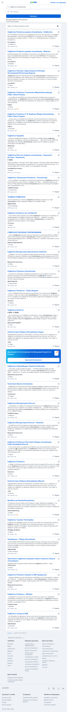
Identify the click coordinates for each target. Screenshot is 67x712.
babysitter (45, 665)
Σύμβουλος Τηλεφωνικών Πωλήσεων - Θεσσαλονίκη (27, 177)
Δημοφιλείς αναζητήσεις (16, 638)
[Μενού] (2, 2)
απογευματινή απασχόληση (50, 651)
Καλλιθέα (10, 660)
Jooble (12, 709)
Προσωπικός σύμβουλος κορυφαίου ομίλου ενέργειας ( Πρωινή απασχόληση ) (31, 560)
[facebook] (49, 688)
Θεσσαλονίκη (11, 648)
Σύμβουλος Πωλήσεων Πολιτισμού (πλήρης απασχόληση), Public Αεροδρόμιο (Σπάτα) (30, 443)
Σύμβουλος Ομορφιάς (16, 136)
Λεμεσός (10, 658)
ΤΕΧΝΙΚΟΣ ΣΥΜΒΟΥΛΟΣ (16, 197)
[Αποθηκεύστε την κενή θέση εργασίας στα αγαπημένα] (59, 32)
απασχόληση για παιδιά (31, 657)
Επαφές (4, 702)
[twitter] (58, 688)
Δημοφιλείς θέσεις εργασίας (15, 677)
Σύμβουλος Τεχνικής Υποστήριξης (21, 520)
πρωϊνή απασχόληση (48, 644)
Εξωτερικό (10, 644)
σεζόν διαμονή (46, 646)
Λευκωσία (10, 656)
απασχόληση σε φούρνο (31, 661)
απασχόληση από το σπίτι (49, 656)
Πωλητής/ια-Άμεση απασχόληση (20, 384)
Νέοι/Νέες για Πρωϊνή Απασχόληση (21, 500)
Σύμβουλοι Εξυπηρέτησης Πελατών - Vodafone (25, 423)
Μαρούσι (10, 651)
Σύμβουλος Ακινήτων (16, 310)
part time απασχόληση (31, 666)
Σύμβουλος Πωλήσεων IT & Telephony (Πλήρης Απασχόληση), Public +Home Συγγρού (31, 115)
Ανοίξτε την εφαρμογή (58, 2)
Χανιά (9, 665)
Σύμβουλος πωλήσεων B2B (18, 613)
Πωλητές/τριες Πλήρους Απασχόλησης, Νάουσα (26, 481)
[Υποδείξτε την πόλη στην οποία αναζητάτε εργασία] (33, 12)
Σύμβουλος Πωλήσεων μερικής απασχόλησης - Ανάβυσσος (30, 32)
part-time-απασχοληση (31, 659)
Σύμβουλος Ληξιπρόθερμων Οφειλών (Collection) (26, 366)
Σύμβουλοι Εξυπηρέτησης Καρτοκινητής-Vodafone (27, 252)
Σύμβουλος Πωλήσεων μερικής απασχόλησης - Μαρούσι (29, 51)
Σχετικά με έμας (6, 697)
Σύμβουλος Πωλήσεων (16, 462)
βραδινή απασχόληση (31, 650)
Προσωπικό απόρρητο (50, 704)
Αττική (9, 653)
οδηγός (44, 658)
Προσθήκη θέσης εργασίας (30, 697)
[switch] (58, 26)
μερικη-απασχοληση (47, 653)
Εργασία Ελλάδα (48, 700)
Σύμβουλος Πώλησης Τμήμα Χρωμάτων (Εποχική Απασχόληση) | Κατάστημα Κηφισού (26, 72)
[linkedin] (63, 688)
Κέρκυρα (10, 663)
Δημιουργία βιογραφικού (33, 360)
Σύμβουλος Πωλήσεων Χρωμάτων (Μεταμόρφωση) (27, 575)
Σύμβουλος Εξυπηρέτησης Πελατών (21, 403)
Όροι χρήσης (47, 702)
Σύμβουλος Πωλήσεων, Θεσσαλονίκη (21, 271)
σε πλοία (44, 667)
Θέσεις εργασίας (6, 704)
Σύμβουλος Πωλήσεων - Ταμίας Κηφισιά (23, 290)
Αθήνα (9, 646)
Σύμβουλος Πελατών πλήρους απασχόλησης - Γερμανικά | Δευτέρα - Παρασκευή (30, 156)
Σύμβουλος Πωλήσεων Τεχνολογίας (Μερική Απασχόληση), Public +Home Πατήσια (30, 94)
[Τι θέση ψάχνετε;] (33, 7)
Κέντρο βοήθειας (7, 700)
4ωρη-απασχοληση (47, 648)
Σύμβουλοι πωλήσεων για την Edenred (22, 213)
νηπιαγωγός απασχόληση (32, 664)
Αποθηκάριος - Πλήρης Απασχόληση (21, 539)
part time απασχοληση (31, 648)
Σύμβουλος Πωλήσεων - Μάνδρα (20, 594)
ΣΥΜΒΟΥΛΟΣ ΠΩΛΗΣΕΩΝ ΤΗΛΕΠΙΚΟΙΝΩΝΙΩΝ (24, 232)
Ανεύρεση (33, 16)
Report (55, 46)
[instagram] (53, 688)
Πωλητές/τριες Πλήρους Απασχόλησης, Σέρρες (26, 332)
